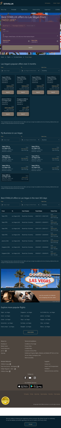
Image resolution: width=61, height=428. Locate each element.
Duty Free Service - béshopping (10, 366)
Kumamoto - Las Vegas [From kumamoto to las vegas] (7, 323)
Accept (30, 424)
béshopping (47, 3)
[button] (18, 25)
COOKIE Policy (28, 348)
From (4, 29)
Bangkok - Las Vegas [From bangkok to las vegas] (26, 326)
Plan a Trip (3, 9)
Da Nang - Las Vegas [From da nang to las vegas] (26, 323)
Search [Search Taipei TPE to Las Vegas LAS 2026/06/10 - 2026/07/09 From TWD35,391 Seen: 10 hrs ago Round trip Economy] (38, 92)
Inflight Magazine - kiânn (8, 369)
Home (2, 57)
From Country (57, 394)
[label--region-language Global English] (57, 3)
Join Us (4, 351)
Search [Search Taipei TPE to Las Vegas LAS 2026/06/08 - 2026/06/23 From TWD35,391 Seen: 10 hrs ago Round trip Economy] (8, 92)
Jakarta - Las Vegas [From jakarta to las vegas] (45, 316)
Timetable (13, 9)
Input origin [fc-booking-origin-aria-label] (6, 31)
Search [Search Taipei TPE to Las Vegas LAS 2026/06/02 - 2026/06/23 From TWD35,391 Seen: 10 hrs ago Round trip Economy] (53, 92)
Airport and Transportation (51, 366)
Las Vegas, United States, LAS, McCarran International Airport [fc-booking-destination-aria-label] (18, 36)
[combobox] (11, 70)
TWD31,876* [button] (8, 20)
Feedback (47, 368)
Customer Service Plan (30, 350)
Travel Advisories (5, 348)
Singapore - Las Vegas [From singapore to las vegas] (26, 312)
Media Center (4, 346)
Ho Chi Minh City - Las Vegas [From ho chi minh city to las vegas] (47, 312)
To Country (26, 394)
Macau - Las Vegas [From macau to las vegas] (45, 326)
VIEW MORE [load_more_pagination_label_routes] (30, 332)
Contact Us (47, 364)
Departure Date (6, 40)
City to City (36, 394)
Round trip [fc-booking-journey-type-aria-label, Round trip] (5, 25)
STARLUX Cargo (6, 364)
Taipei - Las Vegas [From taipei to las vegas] (5, 312)
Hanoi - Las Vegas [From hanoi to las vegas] (5, 316)
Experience (47, 9)
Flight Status (24, 9)
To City (31, 394)
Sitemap (3, 353)
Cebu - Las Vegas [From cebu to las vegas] (44, 323)
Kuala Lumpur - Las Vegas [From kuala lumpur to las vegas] (7, 326)
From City (50, 394)
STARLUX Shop (5, 371)
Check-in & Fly (36, 9)
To (3, 35)
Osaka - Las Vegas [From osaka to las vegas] (5, 319)
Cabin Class (43, 67)
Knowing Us (4, 344)
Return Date (34, 40)
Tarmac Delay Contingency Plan (33, 355)
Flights (8, 57)
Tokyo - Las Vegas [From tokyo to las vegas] (25, 319)
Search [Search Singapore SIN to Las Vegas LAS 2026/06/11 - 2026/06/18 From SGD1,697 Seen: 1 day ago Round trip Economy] (23, 114)
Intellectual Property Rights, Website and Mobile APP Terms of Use (41, 353)
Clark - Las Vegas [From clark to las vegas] (25, 316)
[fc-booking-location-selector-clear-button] (58, 36)
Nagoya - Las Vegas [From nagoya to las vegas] (45, 319)
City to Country (44, 394)
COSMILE (57, 9)
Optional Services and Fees (51, 371)
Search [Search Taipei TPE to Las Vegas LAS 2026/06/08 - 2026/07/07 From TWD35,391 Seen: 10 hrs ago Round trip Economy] (23, 92)
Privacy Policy (43, 420)
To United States (18, 57)
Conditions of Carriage (30, 344)
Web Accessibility (29, 357)
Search (30, 47)
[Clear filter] (38, 70)
